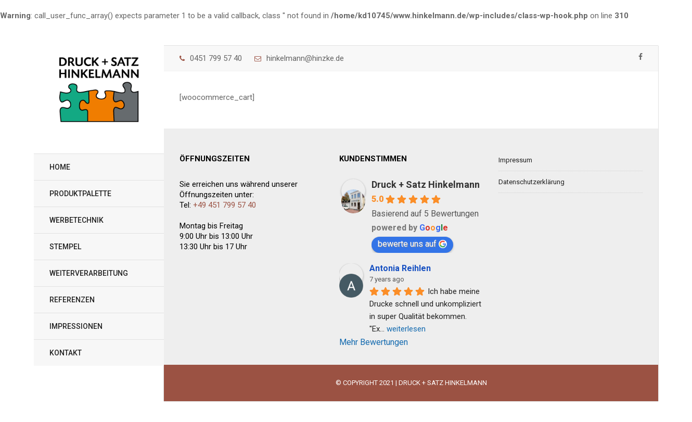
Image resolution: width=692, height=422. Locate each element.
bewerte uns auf (412, 244)
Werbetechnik (76, 220)
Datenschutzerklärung (531, 182)
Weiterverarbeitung (88, 273)
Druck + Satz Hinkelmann (425, 184)
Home (59, 167)
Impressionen (75, 326)
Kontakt (65, 353)
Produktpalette (80, 193)
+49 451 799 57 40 (224, 205)
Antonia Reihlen (400, 268)
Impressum (515, 160)
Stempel (65, 246)
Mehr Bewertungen (373, 342)
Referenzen (72, 300)
